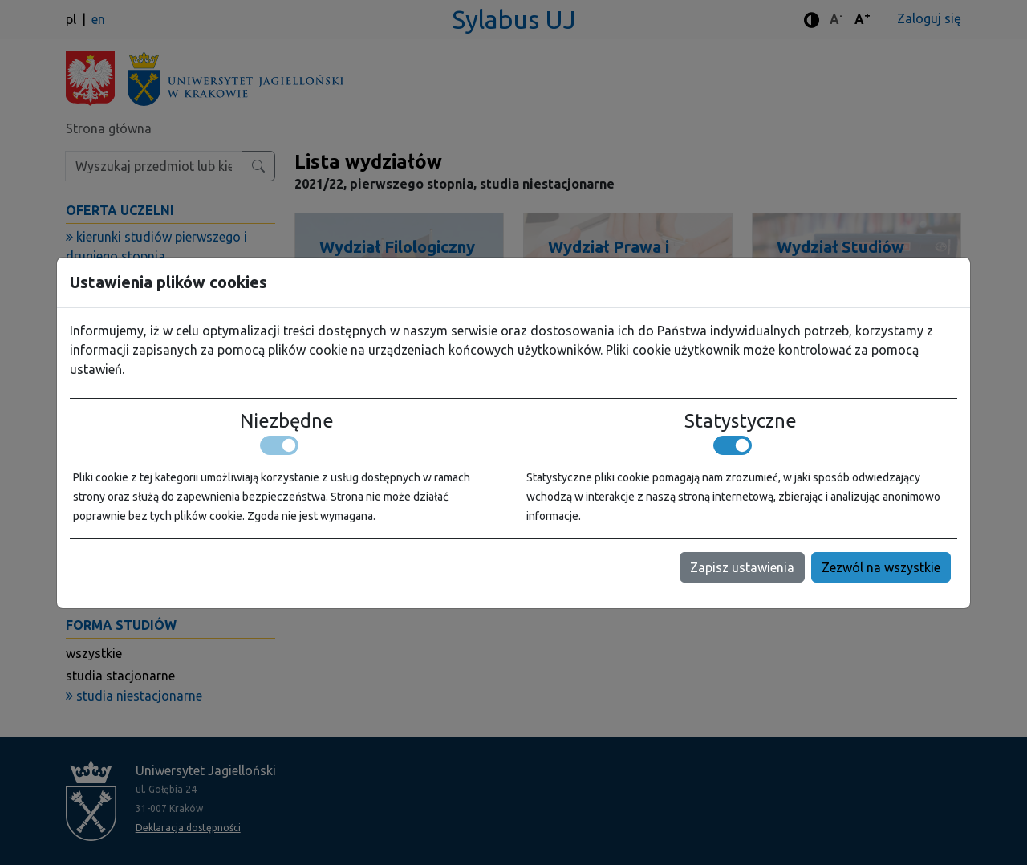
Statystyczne (740, 421)
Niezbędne (287, 421)
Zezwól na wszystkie (881, 567)
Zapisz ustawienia (742, 567)
